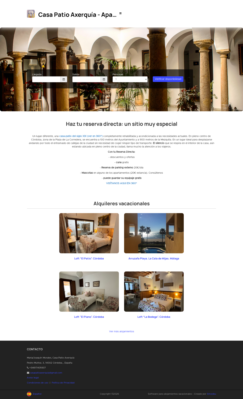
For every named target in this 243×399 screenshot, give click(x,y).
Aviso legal (33, 378)
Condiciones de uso (37, 383)
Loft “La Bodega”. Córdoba (153, 317)
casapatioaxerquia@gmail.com (46, 373)
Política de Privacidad (63, 383)
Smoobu (211, 394)
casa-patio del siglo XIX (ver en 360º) (80, 136)
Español (37, 394)
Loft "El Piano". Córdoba (89, 317)
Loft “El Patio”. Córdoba (89, 258)
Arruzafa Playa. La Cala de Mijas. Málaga (153, 258)
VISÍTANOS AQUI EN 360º (121, 183)
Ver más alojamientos (121, 331)
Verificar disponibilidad (168, 79)
